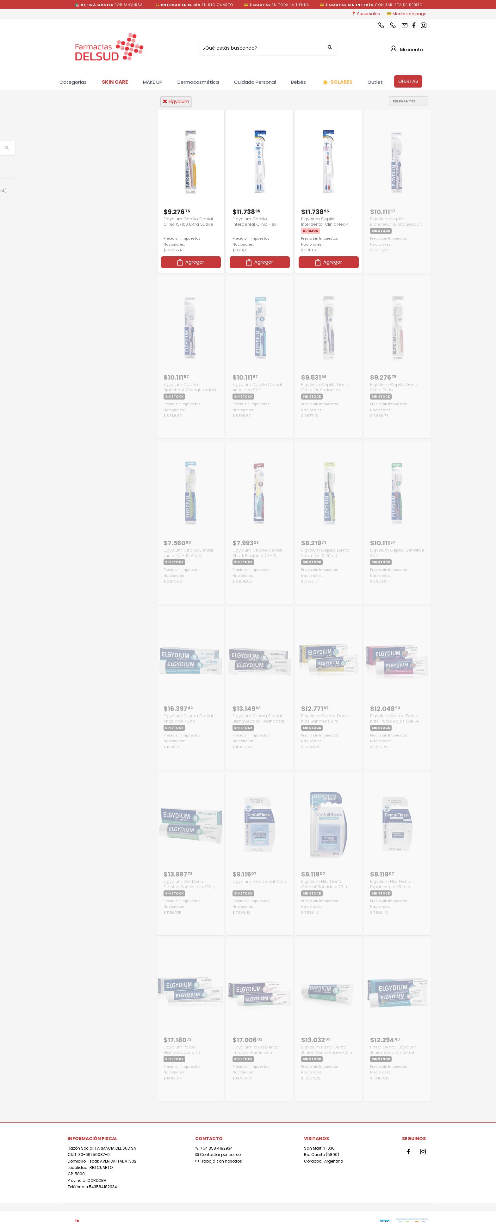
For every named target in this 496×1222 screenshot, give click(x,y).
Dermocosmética (198, 82)
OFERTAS (408, 81)
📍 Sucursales (365, 14)
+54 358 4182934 (214, 1146)
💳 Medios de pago (407, 14)
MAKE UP (152, 82)
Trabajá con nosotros (218, 1159)
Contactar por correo (218, 1153)
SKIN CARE (115, 82)
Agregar (190, 262)
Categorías (73, 82)
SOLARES (337, 82)
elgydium (176, 101)
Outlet (375, 82)
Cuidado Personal (255, 82)
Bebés (298, 82)
